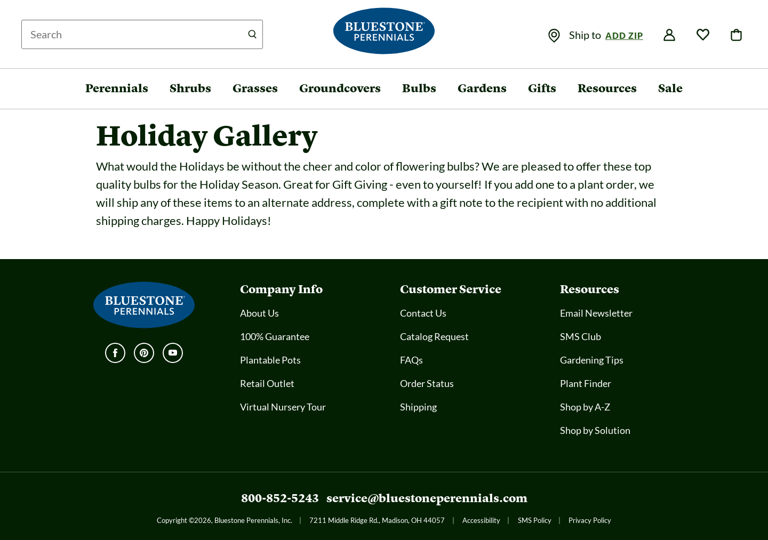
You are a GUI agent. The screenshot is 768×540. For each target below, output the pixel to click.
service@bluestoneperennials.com (426, 498)
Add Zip (624, 35)
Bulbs (419, 88)
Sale (670, 88)
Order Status (427, 383)
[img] (554, 35)
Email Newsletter (596, 313)
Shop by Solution (595, 430)
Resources (607, 88)
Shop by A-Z (585, 407)
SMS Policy (534, 520)
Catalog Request (434, 336)
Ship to (586, 34)
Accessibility (481, 520)
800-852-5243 (280, 498)
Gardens (482, 88)
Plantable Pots (270, 360)
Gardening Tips (591, 360)
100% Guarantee (274, 336)
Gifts (542, 88)
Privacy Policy (590, 520)
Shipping (418, 407)
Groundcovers (340, 88)
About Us (259, 313)
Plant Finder (585, 383)
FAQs (411, 360)
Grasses (255, 88)
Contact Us (423, 313)
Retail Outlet (267, 383)
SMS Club (580, 336)
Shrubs (190, 88)
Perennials (116, 88)
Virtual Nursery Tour (283, 407)
